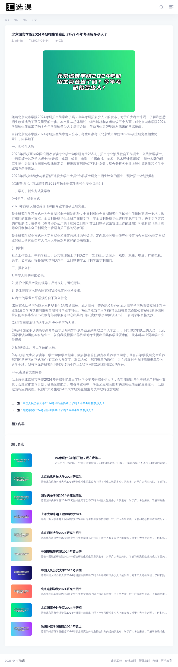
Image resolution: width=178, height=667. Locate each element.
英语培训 (144, 660)
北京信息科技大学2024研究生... (62, 476)
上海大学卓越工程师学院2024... (62, 514)
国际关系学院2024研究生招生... (62, 495)
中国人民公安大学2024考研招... (62, 570)
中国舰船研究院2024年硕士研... (62, 551)
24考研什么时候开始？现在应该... (78, 458)
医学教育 (166, 660)
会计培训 (130, 660)
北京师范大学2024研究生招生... (62, 533)
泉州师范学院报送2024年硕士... (62, 626)
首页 (7, 19)
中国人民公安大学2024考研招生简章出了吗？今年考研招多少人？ (64, 403)
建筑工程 (116, 660)
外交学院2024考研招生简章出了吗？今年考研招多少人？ (58, 410)
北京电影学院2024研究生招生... (62, 589)
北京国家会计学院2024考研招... (62, 607)
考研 (16, 19)
